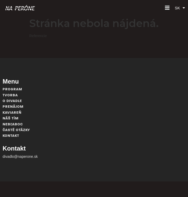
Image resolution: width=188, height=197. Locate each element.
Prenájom (13, 107)
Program (12, 89)
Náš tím (11, 118)
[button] (167, 8)
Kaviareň (12, 113)
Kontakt (11, 136)
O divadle (12, 101)
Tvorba (10, 95)
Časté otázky (16, 130)
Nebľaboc (13, 124)
